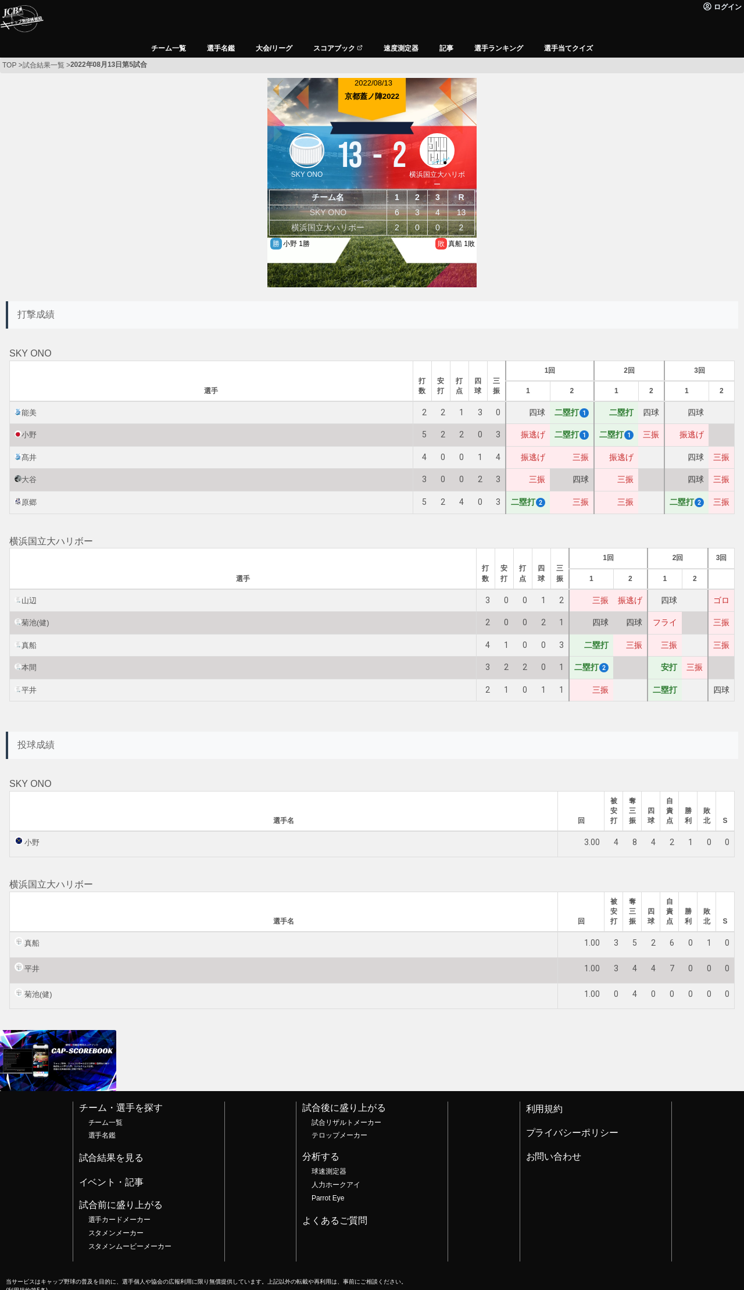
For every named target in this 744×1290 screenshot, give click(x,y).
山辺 (29, 600)
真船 (29, 645)
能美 (29, 412)
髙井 (29, 457)
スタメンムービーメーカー (130, 1246)
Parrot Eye (328, 1198)
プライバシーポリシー (572, 1133)
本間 (29, 667)
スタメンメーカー (116, 1233)
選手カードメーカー (119, 1220)
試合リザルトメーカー (346, 1122)
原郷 (29, 502)
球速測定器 (329, 1171)
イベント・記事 (111, 1182)
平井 (29, 690)
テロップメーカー (339, 1135)
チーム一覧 (105, 1122)
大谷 (29, 479)
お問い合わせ (554, 1156)
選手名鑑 (102, 1135)
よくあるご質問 (334, 1220)
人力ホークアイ (336, 1185)
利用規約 (544, 1109)
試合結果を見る (111, 1158)
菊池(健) (35, 622)
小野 (29, 434)
